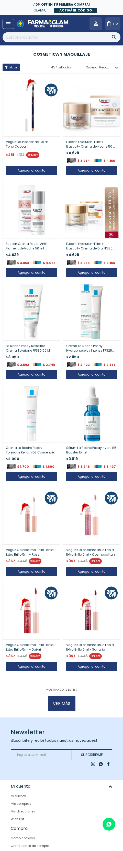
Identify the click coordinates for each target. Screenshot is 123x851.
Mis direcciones (23, 811)
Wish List (17, 819)
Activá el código (75, 10)
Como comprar (23, 836)
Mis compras (21, 803)
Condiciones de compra (30, 843)
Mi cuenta (18, 796)
